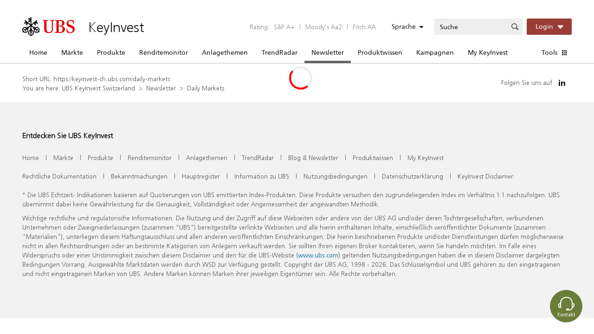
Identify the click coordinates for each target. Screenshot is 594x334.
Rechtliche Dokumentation (59, 176)
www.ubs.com (318, 254)
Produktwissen (380, 52)
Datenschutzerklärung (412, 176)
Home (38, 52)
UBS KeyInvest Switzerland (98, 88)
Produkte (111, 52)
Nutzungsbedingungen (335, 176)
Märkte (72, 52)
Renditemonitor (163, 52)
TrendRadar (279, 52)
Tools (549, 52)
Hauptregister (201, 176)
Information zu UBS (261, 176)
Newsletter (327, 52)
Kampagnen (435, 52)
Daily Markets (205, 88)
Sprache (404, 26)
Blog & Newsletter (313, 157)
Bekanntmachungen (139, 176)
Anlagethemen (225, 52)
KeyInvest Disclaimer (485, 176)
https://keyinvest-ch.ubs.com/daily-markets (111, 78)
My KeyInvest (488, 52)
